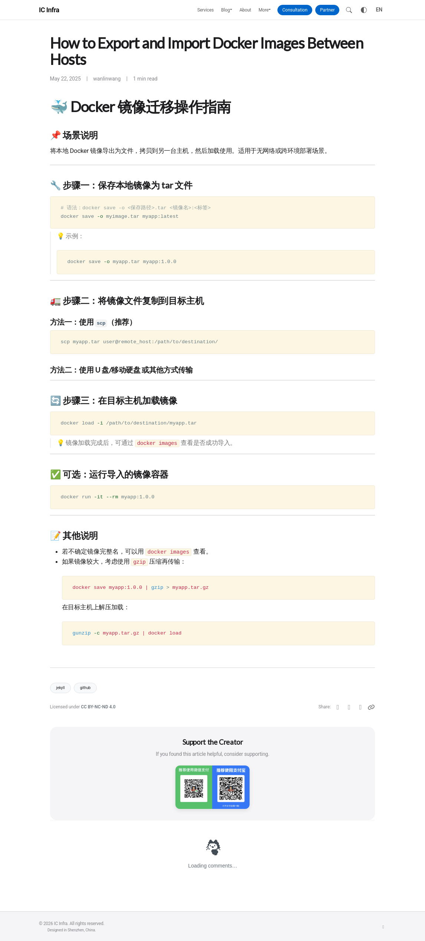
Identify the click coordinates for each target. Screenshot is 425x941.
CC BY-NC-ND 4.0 (98, 706)
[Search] (349, 10)
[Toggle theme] (363, 10)
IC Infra (49, 10)
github (85, 688)
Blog (225, 10)
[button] (233, 10)
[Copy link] (371, 707)
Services (205, 10)
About (245, 10)
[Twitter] (338, 707)
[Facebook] (349, 707)
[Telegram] (360, 707)
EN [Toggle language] (379, 10)
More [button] (263, 10)
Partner (327, 10)
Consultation (294, 10)
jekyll (60, 688)
